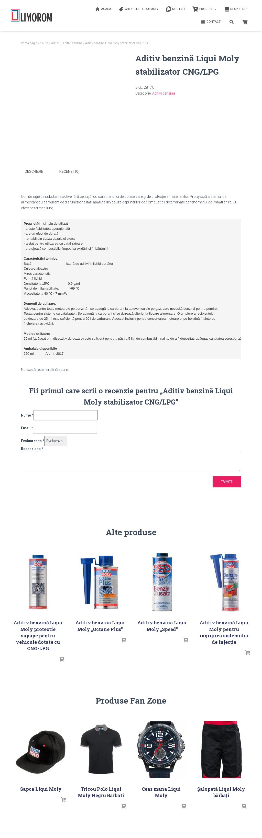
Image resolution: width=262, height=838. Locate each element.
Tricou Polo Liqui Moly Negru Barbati (101, 791)
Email (27, 428)
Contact (210, 22)
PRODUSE (204, 9)
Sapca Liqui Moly (41, 788)
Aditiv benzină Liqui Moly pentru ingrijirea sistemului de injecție (224, 632)
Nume (27, 415)
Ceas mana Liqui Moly (161, 791)
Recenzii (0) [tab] (69, 171)
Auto (45, 43)
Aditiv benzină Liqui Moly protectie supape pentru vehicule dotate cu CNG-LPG (38, 635)
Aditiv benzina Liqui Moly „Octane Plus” (100, 625)
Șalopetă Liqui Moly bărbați (221, 791)
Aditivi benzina (72, 43)
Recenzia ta (32, 448)
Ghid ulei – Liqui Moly (138, 9)
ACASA (103, 9)
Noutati (175, 9)
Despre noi (235, 9)
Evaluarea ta (32, 440)
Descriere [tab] (34, 171)
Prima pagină (30, 43)
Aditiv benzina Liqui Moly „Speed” (162, 625)
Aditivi (55, 43)
